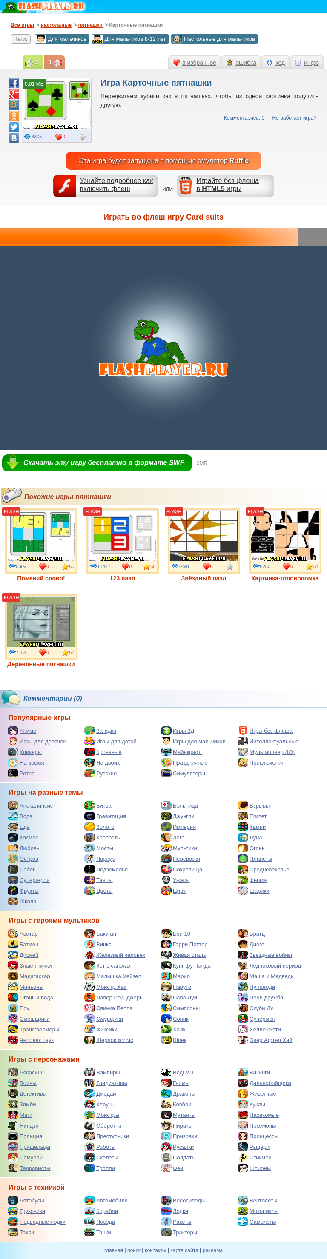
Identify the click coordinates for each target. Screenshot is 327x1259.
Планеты (255, 858)
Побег (21, 869)
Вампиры (102, 1072)
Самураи (25, 1157)
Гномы (175, 1083)
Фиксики (101, 1029)
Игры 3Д (177, 730)
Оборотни (102, 1125)
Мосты (98, 848)
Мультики (179, 848)
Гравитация (105, 816)
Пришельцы (29, 1146)
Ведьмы (177, 1072)
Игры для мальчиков (193, 741)
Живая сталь (183, 955)
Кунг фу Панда (186, 965)
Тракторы (179, 1232)
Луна (250, 837)
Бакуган (100, 933)
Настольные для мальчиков (213, 39)
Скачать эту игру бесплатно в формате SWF (103, 462)
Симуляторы (183, 773)
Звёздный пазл (204, 545)
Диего (251, 944)
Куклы (251, 1104)
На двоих (102, 762)
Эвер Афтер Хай (265, 1040)
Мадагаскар (29, 976)
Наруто (176, 986)
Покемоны (257, 1125)
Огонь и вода (30, 997)
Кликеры (25, 752)
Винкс (97, 944)
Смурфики (103, 1018)
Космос (23, 837)
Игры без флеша (265, 730)
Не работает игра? (294, 118)
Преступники (106, 1136)
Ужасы (175, 880)
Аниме (22, 730)
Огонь (251, 848)
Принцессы (258, 1136)
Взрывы (254, 805)
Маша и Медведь (266, 976)
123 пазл (122, 545)
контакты (155, 1250)
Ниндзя (23, 1125)
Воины (22, 1083)
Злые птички (30, 965)
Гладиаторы (105, 1083)
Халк (173, 1029)
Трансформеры (33, 1029)
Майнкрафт (181, 752)
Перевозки (180, 858)
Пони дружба (260, 997)
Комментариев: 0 (244, 118)
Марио (175, 976)
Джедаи (100, 1093)
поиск (134, 1250)
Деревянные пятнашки (41, 631)
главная (113, 1250)
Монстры (101, 1115)
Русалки (177, 1146)
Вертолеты (257, 1200)
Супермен (256, 1018)
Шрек (173, 1040)
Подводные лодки (37, 1221)
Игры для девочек (37, 741)
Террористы (29, 1168)
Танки (97, 1232)
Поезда (99, 1221)
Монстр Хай (105, 986)
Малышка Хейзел (112, 976)
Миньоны (25, 986)
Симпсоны (180, 1008)
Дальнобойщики (264, 1083)
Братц (251, 933)
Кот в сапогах (107, 965)
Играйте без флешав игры (227, 184)
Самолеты (257, 1221)
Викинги (254, 1072)
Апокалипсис (30, 805)
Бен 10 (175, 933)
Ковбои (176, 1104)
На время (26, 762)
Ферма (252, 880)
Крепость (102, 837)
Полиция (25, 1136)
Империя (178, 826)
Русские (100, 773)
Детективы (27, 1093)
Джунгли (178, 816)
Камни (252, 826)
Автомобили (106, 1200)
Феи (172, 1168)
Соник (175, 1018)
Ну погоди (256, 986)
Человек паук (31, 1040)
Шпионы (254, 1168)
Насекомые (258, 1115)
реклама (213, 1250)
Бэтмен (23, 944)
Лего (172, 837)
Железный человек (114, 955)
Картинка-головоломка (285, 545)
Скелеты (101, 1157)
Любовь (24, 848)
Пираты (176, 1125)
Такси (21, 1232)
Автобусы (26, 1200)
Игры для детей (110, 741)
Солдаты (178, 1157)
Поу (18, 1008)
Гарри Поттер (184, 944)
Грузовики (26, 1211)
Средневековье (264, 869)
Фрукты (23, 890)
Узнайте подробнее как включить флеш (116, 184)
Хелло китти (259, 1029)
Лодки (174, 1211)
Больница (179, 805)
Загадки (100, 730)
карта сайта (184, 1250)
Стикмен (255, 1157)
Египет (252, 816)
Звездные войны (265, 955)
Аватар (23, 933)
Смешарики (29, 1018)
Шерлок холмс (108, 1040)
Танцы (98, 880)
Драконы (178, 1093)
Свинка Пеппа (108, 1008)
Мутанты (178, 1115)
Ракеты (176, 1221)
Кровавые (103, 752)
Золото (99, 826)
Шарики (254, 890)
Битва (98, 805)
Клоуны (99, 1104)
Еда (19, 826)
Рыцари (254, 1146)
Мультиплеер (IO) (266, 752)
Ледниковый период (269, 965)
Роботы (99, 1146)
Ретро (21, 773)
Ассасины (26, 1072)
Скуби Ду (255, 1008)
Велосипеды (183, 1200)
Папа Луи (179, 997)
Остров (23, 858)
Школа (22, 901)
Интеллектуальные (268, 741)
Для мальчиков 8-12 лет (129, 39)
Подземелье (106, 869)
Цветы (98, 890)
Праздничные (184, 762)
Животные (257, 1093)
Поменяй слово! (41, 545)
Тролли (99, 1168)
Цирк (173, 890)
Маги (20, 1115)
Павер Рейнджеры (113, 997)
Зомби (22, 1104)
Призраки (179, 1136)
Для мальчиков (60, 39)
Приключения (261, 762)
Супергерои (29, 880)
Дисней (23, 955)
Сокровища (181, 869)
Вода (20, 816)
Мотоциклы (258, 1211)
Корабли (101, 1211)
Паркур (99, 858)
